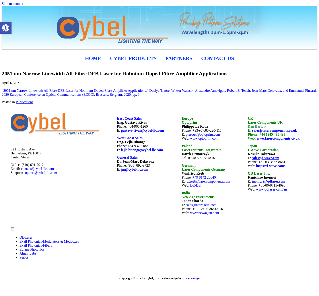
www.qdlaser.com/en (271, 189)
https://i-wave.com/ (270, 166)
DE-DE (195, 185)
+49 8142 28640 (204, 177)
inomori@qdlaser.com (268, 181)
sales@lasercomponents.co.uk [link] (274, 130)
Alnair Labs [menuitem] (27, 253)
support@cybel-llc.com (40, 173)
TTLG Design (191, 278)
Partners (178, 58)
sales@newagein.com (201, 205)
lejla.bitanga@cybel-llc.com (142, 150)
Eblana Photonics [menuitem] (31, 249)
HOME (93, 58)
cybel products (133, 58)
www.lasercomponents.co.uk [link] (278, 138)
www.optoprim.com (204, 138)
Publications (24, 102)
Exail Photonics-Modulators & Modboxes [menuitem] (49, 241)
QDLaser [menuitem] (26, 237)
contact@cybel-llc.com (37, 169)
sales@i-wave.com (265, 158)
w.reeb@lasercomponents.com (208, 181)
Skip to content (12, 4)
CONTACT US (217, 58)
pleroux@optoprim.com (203, 134)
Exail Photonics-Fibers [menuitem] (35, 245)
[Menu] (12, 229)
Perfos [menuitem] (24, 257)
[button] (6, 28)
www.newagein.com (204, 213)
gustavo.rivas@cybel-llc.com (142, 130)
